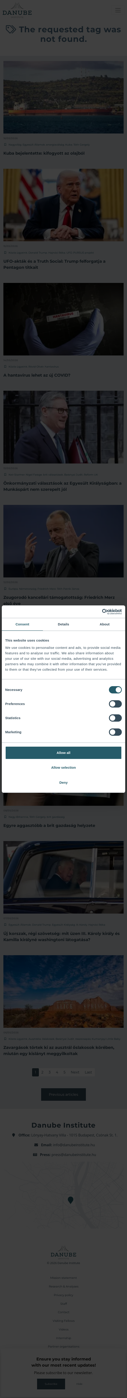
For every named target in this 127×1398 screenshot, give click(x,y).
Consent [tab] (22, 624)
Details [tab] (63, 624)
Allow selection (63, 767)
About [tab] (105, 624)
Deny (63, 782)
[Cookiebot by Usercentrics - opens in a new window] (102, 612)
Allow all (64, 753)
